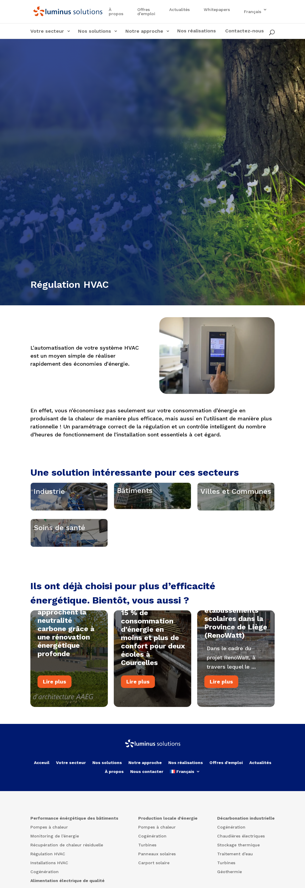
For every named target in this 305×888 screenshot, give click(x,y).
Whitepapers (217, 9)
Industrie (49, 506)
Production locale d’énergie (167, 866)
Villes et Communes (235, 506)
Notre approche (145, 810)
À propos (116, 11)
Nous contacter (146, 819)
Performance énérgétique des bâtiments (74, 866)
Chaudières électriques (241, 883)
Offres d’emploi (146, 11)
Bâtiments (134, 505)
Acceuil (41, 810)
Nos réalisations (185, 810)
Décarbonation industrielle (246, 866)
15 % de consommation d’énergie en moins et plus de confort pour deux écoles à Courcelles (153, 687)
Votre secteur (71, 810)
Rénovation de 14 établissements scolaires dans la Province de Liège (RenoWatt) (235, 668)
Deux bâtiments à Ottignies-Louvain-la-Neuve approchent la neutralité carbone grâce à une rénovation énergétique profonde (69, 669)
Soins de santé (59, 567)
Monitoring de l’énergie (54, 883)
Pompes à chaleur (49, 875)
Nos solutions (107, 810)
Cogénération (152, 883)
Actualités (179, 9)
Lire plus (54, 731)
